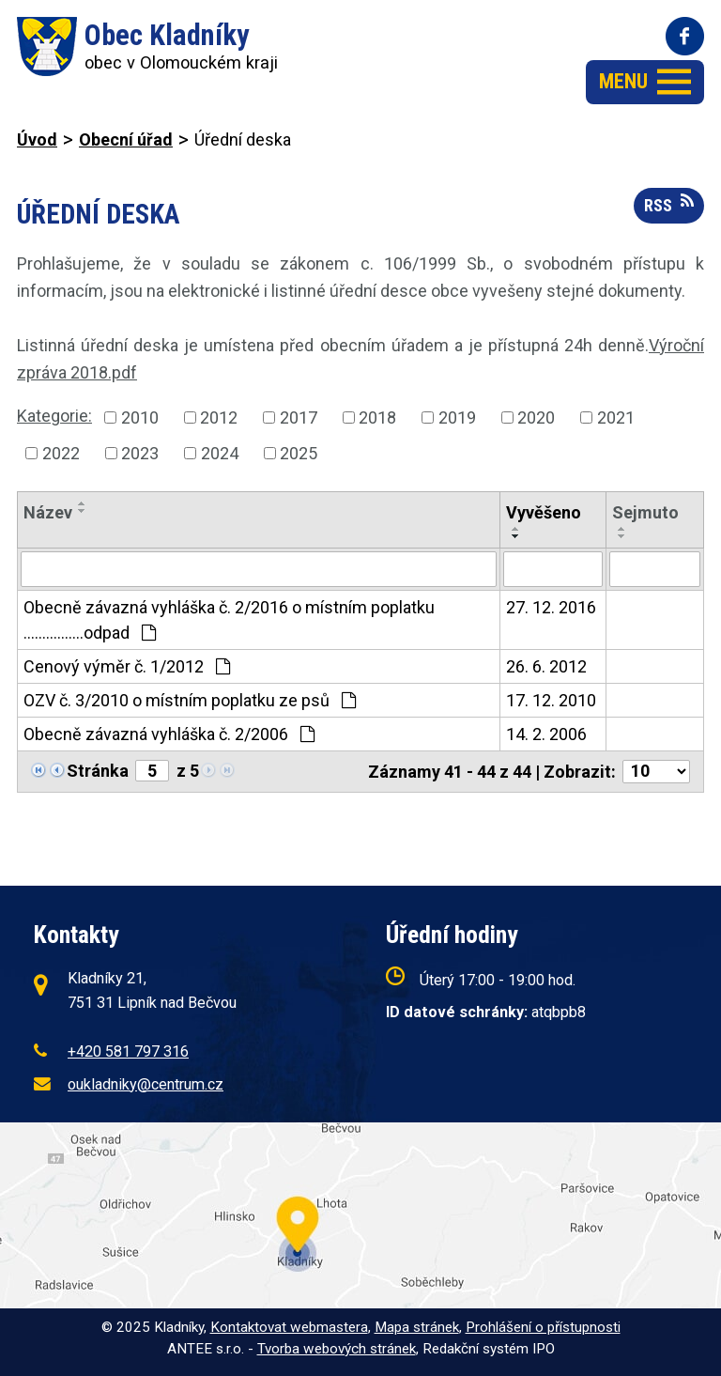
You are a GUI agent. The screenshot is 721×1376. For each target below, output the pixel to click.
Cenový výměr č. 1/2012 (126, 666)
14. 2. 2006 (546, 734)
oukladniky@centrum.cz (145, 1084)
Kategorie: (54, 415)
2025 (298, 453)
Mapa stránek (417, 1327)
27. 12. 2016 (551, 607)
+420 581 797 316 (128, 1051)
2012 (219, 417)
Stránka (98, 771)
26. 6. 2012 (546, 666)
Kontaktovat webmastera (289, 1327)
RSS (669, 204)
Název (47, 512)
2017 (298, 417)
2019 (457, 417)
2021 (616, 417)
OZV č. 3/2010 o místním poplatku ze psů (189, 700)
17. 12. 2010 (551, 700)
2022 (61, 453)
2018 (377, 417)
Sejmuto (645, 512)
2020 (536, 417)
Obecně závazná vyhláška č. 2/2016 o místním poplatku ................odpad (229, 619)
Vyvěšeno (543, 512)
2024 (219, 453)
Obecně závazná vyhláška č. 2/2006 (168, 734)
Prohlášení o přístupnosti (543, 1327)
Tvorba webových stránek (336, 1348)
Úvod (37, 139)
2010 (140, 417)
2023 (140, 453)
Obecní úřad (126, 139)
